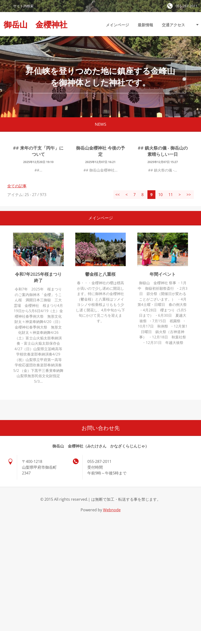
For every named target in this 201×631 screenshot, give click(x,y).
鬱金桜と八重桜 (100, 274)
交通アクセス (173, 24)
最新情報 (145, 24)
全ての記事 (17, 186)
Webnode (112, 510)
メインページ (117, 24)
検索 (6, 5)
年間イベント (163, 274)
